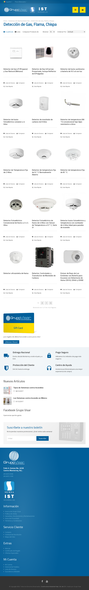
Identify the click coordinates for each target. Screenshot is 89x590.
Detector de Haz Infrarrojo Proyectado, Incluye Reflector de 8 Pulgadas (44, 71)
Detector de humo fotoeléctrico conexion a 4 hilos (14, 121)
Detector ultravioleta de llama (15, 273)
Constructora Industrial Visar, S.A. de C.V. (53, 586)
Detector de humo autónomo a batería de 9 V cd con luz (72, 70)
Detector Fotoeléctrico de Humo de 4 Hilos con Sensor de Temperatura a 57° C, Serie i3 (44, 224)
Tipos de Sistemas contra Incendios (28, 387)
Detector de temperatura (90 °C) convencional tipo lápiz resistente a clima (72, 121)
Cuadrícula (8, 32)
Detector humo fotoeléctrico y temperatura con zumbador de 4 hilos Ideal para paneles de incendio (72, 224)
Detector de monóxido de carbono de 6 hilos (42, 120)
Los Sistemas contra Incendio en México (30, 398)
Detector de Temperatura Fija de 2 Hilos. (15, 171)
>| (50, 303)
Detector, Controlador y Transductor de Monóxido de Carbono (44, 275)
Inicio (5, 21)
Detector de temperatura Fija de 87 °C (72, 171)
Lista (17, 32)
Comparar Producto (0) (30, 32)
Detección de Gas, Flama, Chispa (42, 21)
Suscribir (42, 438)
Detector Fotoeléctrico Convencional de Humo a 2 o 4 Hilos (15, 222)
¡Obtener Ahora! (11, 342)
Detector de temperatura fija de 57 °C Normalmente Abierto (44, 172)
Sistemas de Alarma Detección (19, 21)
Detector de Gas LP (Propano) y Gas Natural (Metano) (15, 70)
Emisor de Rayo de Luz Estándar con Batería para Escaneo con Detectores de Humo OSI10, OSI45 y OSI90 (71, 276)
